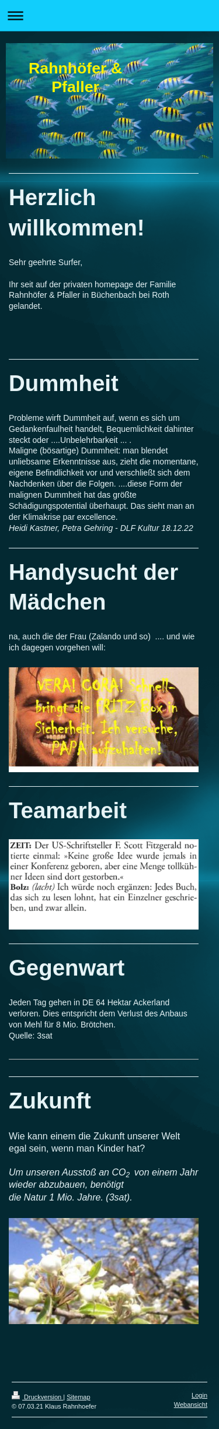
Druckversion (37, 1396)
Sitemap (78, 1396)
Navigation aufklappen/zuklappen (109, 15)
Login (199, 1395)
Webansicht (190, 1404)
